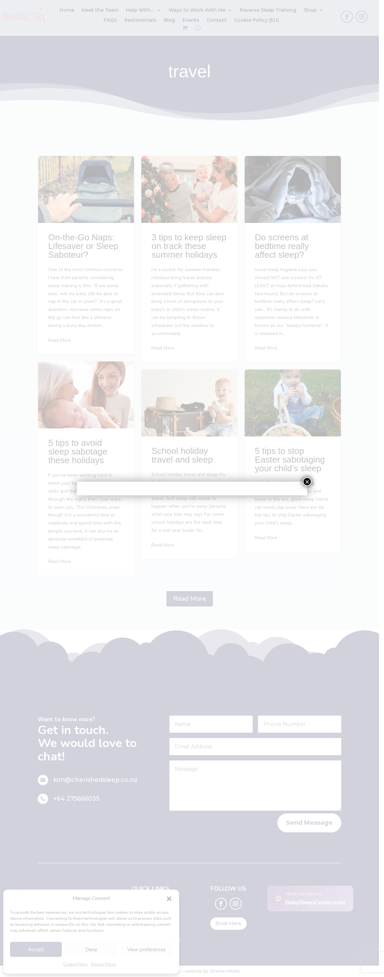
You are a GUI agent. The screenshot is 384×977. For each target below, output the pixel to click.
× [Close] (307, 481)
